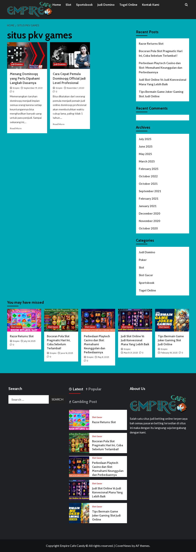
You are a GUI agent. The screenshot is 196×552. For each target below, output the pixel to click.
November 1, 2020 (75, 88)
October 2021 (148, 183)
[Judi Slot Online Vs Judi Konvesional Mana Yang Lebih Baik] (135, 320)
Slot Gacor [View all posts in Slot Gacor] (16, 327)
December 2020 (149, 213)
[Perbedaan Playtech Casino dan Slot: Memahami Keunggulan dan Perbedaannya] (98, 320)
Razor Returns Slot (151, 43)
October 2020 (148, 228)
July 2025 (145, 139)
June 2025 (146, 146)
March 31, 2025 (131, 352)
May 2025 (145, 154)
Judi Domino (106, 4)
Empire (16, 88)
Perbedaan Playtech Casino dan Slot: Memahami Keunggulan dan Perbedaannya (160, 67)
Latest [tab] (77, 389)
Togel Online (128, 4)
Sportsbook (84, 4)
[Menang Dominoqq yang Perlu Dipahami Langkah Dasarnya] (27, 55)
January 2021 (148, 206)
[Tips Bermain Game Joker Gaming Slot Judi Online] (172, 320)
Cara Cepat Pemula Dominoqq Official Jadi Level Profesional (69, 78)
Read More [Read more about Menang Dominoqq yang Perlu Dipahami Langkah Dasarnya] (16, 128)
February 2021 (148, 198)
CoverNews (123, 545)
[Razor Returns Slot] (24, 320)
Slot (68, 4)
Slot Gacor (146, 275)
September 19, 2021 (33, 88)
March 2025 (147, 161)
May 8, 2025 (103, 357)
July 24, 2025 (29, 341)
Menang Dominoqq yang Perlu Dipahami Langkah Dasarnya (25, 78)
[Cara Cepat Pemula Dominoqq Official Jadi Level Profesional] (70, 55)
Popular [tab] (94, 389)
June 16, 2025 (67, 353)
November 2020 (149, 221)
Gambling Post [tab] (84, 401)
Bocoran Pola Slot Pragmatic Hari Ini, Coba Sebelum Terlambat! (160, 53)
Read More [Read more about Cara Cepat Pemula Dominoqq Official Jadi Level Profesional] (58, 124)
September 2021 (150, 191)
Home (56, 4)
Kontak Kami (150, 4)
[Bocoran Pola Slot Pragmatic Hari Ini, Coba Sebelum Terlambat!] (61, 320)
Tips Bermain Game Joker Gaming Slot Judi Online (161, 94)
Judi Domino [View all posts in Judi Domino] (17, 64)
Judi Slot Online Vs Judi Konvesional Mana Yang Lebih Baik (162, 82)
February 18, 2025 (169, 352)
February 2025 (148, 168)
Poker (143, 259)
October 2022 (148, 176)
